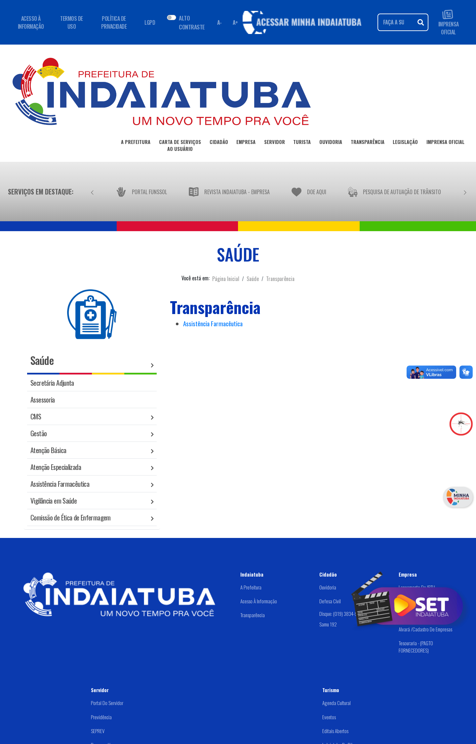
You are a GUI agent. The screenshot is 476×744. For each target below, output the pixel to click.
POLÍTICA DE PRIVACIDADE (114, 22)
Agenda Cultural (336, 702)
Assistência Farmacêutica (59, 483)
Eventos (329, 717)
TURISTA (302, 143)
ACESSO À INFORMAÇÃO (31, 22)
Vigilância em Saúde (53, 500)
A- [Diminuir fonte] (219, 22)
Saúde (253, 279)
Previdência (101, 717)
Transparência (280, 279)
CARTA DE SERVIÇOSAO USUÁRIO (180, 146)
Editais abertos (335, 730)
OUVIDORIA (330, 143)
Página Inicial (225, 279)
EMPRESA (246, 143)
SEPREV (97, 730)
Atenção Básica (48, 450)
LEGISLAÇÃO (405, 143)
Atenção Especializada (55, 467)
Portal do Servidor (107, 702)
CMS (35, 416)
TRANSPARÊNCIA (367, 143)
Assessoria (42, 399)
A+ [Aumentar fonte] (235, 22)
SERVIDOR (274, 143)
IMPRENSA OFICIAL (448, 22)
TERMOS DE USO (71, 22)
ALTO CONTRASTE (192, 22)
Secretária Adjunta (52, 382)
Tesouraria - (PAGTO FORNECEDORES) (416, 646)
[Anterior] (92, 191)
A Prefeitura (250, 587)
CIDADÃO (219, 143)
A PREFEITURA (135, 143)
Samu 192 (328, 624)
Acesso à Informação (258, 601)
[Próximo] (465, 191)
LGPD (149, 22)
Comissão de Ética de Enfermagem (70, 517)
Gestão (38, 433)
